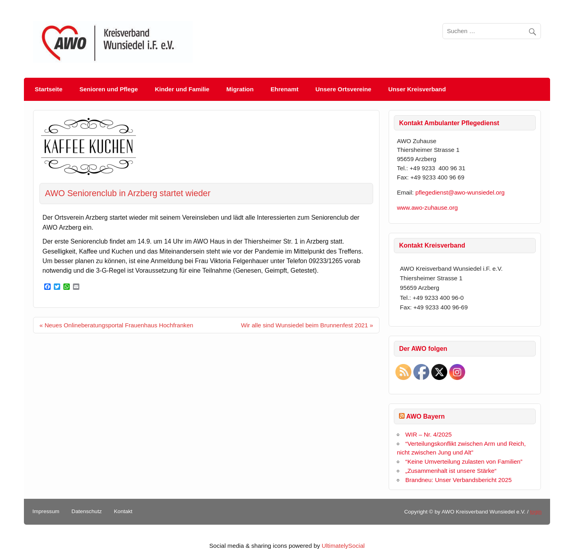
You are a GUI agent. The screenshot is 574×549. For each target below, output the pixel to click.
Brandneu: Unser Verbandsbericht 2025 (458, 479)
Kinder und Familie (182, 89)
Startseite (48, 89)
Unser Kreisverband (417, 89)
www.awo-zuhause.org (427, 207)
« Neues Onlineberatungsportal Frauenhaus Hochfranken (116, 325)
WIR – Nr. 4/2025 (428, 434)
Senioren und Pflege (108, 89)
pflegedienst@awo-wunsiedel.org (461, 192)
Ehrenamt (285, 89)
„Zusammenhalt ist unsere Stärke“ (451, 470)
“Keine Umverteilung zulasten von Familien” (464, 461)
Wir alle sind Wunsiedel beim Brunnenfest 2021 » (307, 325)
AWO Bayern (425, 416)
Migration (240, 89)
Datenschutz (86, 511)
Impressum (45, 511)
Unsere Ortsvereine (343, 89)
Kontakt (123, 511)
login (536, 512)
